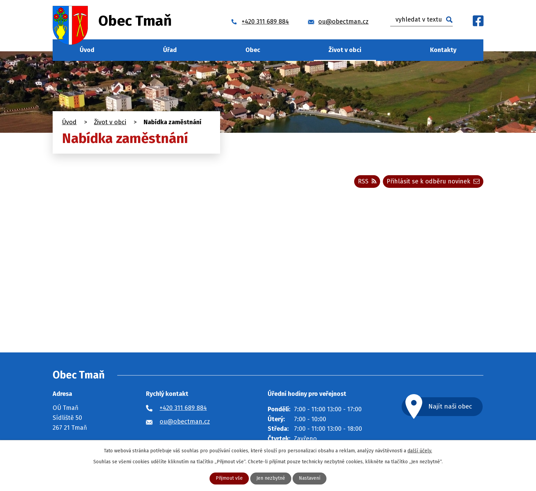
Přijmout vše (229, 478)
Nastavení (309, 478)
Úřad (170, 50)
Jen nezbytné (270, 478)
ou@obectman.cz (185, 421)
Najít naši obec (450, 406)
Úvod (87, 50)
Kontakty (443, 50)
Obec (252, 50)
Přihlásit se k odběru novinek (433, 181)
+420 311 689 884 (183, 408)
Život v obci (345, 50)
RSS (367, 181)
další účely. (419, 451)
